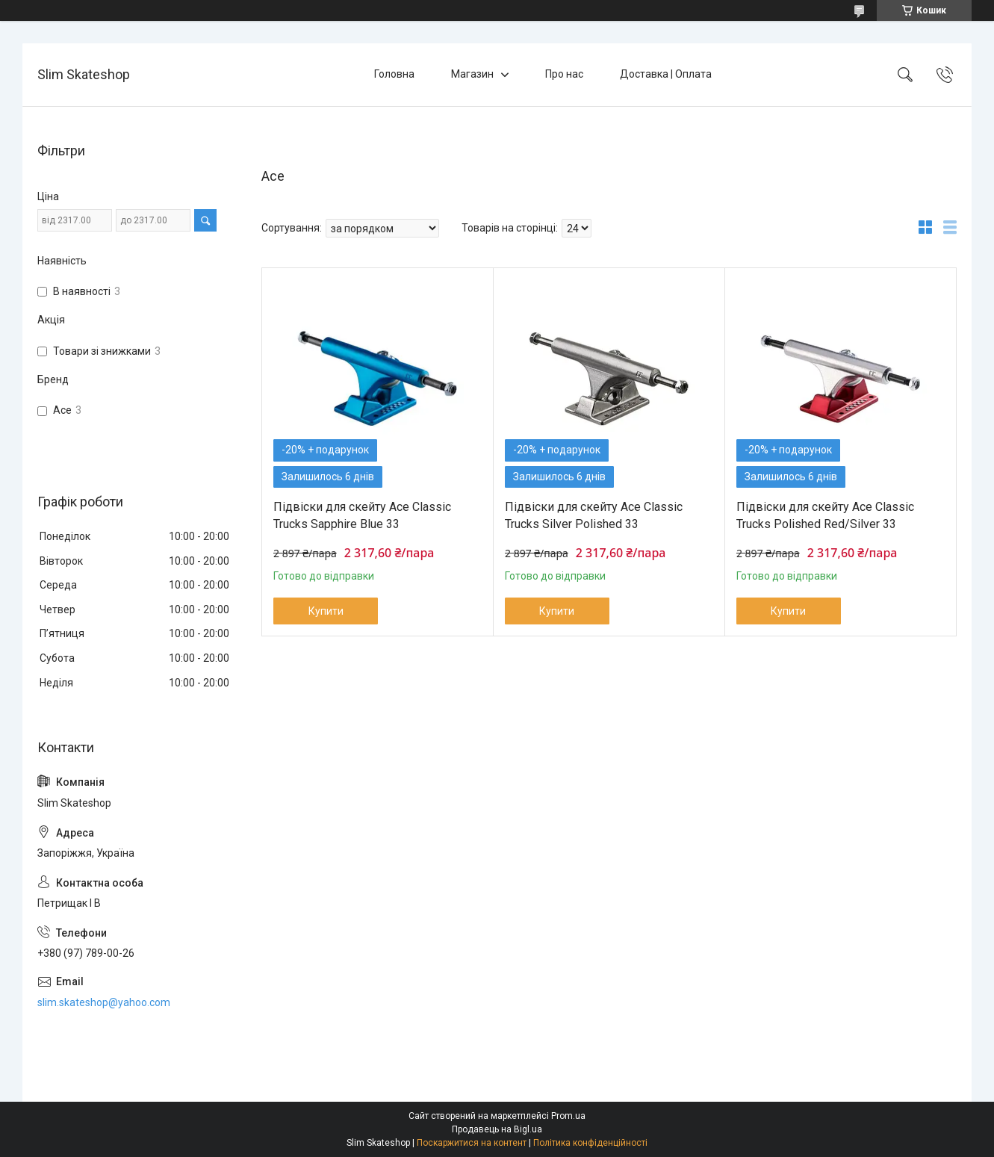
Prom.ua (568, 1116)
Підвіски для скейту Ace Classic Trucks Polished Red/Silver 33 (825, 515)
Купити (326, 611)
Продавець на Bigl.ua (497, 1129)
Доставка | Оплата (666, 74)
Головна (394, 74)
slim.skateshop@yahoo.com (103, 1002)
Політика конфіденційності (590, 1143)
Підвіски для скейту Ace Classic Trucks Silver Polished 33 (594, 515)
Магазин (472, 74)
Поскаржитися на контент (471, 1143)
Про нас (564, 74)
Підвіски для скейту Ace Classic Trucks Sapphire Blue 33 (362, 515)
